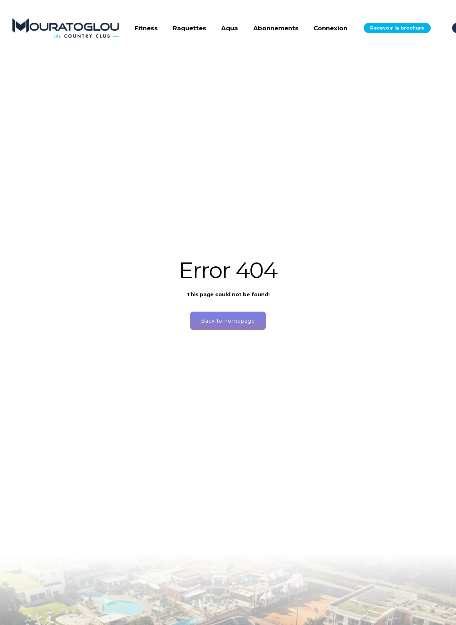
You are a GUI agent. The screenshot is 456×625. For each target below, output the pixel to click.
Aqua (229, 28)
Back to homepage (228, 321)
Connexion (330, 28)
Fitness (146, 28)
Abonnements (276, 28)
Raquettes (189, 28)
